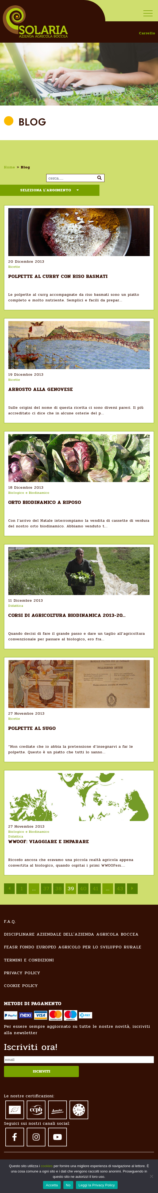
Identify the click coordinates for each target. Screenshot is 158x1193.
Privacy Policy (22, 972)
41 (95, 888)
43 (120, 888)
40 (83, 888)
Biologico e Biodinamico (28, 492)
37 (46, 888)
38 (58, 888)
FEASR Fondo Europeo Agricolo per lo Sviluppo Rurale (72, 947)
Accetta (52, 1185)
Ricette (14, 266)
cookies (47, 1166)
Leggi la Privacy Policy (97, 1185)
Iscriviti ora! (30, 1047)
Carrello (147, 33)
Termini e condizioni (29, 960)
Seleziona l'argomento (49, 190)
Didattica (15, 605)
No (68, 1185)
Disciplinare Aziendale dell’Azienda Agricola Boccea (71, 934)
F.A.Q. (10, 921)
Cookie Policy (21, 985)
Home (9, 167)
